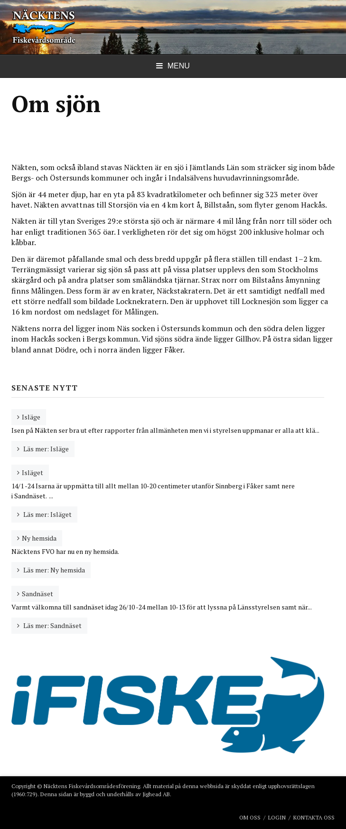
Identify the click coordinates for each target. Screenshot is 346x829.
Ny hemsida (39, 538)
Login (277, 817)
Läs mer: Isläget (47, 514)
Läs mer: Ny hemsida (53, 569)
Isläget (32, 472)
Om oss (250, 817)
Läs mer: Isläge (45, 448)
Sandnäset (37, 593)
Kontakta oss (314, 817)
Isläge (31, 416)
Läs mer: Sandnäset (52, 625)
